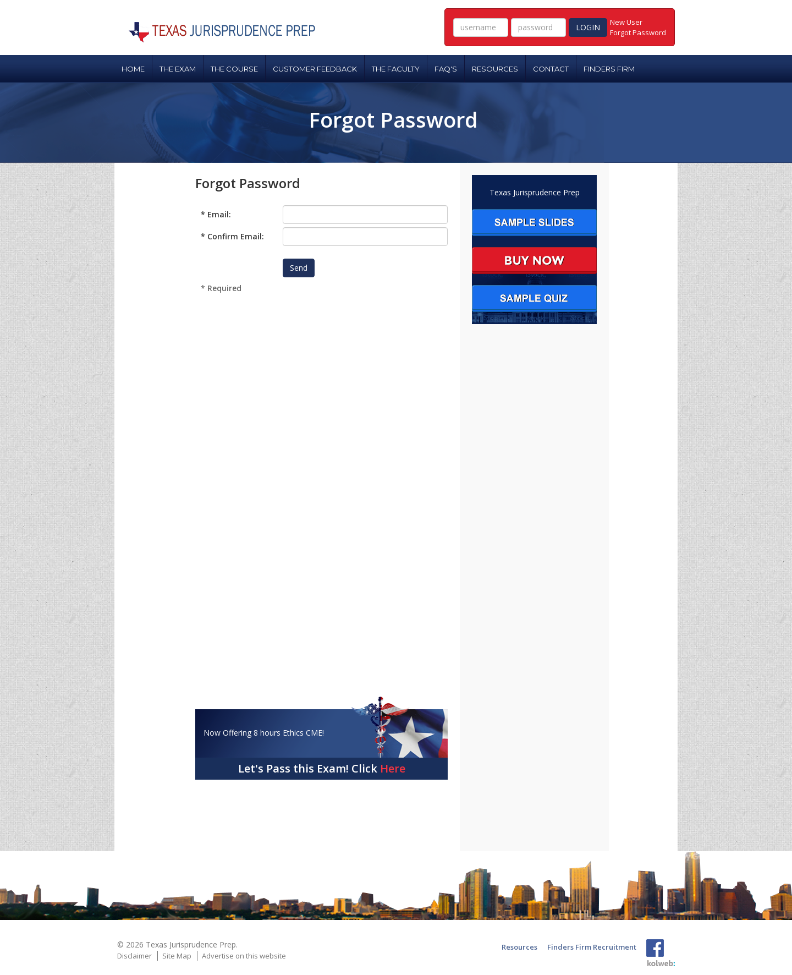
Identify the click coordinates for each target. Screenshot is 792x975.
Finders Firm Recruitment (591, 947)
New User (626, 22)
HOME (133, 68)
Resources (519, 947)
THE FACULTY (396, 68)
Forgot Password (638, 32)
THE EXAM (178, 68)
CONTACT (551, 68)
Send (298, 267)
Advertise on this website (244, 956)
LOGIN (588, 27)
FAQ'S (446, 68)
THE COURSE (234, 68)
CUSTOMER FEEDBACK (315, 68)
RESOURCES (495, 68)
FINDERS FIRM (609, 68)
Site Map (176, 956)
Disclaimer (134, 956)
